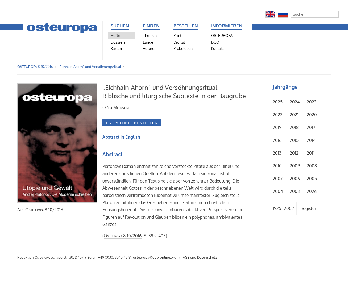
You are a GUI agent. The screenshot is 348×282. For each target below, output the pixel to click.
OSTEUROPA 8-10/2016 (35, 66)
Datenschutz (207, 257)
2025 (278, 102)
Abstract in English (121, 137)
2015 (294, 140)
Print (177, 35)
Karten (116, 48)
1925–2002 (283, 208)
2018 (294, 127)
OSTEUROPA (222, 35)
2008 (312, 165)
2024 (295, 102)
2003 (295, 191)
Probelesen (183, 48)
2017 (311, 127)
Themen (150, 35)
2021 (294, 114)
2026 (312, 191)
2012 (294, 153)
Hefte (115, 35)
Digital (179, 42)
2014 (311, 140)
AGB (186, 257)
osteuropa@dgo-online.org (154, 257)
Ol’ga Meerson (115, 107)
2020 (312, 114)
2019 (277, 127)
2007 (278, 178)
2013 (277, 153)
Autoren (149, 48)
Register (308, 208)
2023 (312, 102)
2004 (278, 191)
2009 (295, 165)
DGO (215, 42)
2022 (278, 114)
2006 (295, 178)
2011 (310, 153)
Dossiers (118, 42)
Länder (149, 42)
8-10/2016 (44, 209)
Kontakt (217, 48)
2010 (277, 165)
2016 (277, 140)
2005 (312, 178)
